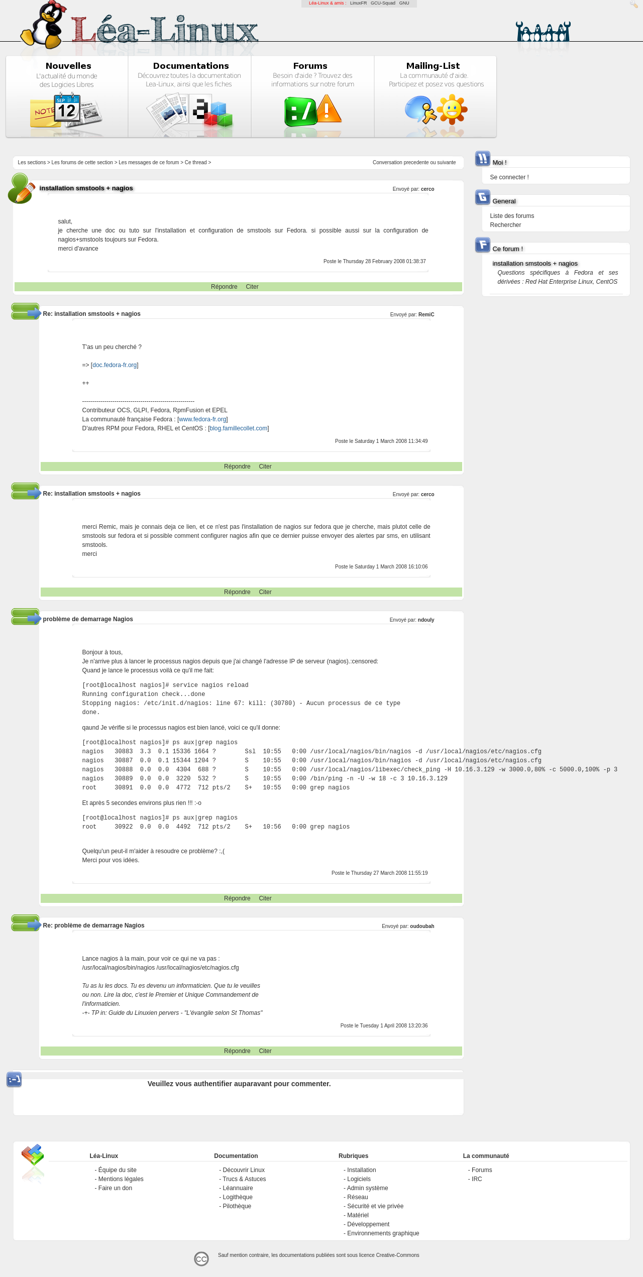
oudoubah (422, 926)
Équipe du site (117, 1170)
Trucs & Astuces (244, 1179)
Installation (361, 1170)
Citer (252, 286)
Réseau (357, 1197)
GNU (404, 3)
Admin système (367, 1188)
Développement (368, 1224)
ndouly (426, 620)
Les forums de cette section (82, 162)
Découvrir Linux (244, 1170)
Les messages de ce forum (149, 162)
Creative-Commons (397, 1255)
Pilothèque (237, 1206)
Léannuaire (238, 1188)
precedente (416, 162)
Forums (482, 1170)
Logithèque (238, 1197)
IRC (477, 1179)
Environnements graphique (383, 1233)
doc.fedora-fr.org (114, 365)
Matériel (358, 1215)
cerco (428, 189)
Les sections (32, 162)
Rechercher (505, 224)
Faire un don (115, 1188)
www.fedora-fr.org (202, 419)
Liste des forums (512, 215)
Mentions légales (121, 1179)
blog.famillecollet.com (238, 428)
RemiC (426, 314)
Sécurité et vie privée (375, 1206)
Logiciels (359, 1179)
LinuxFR (358, 3)
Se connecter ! (509, 177)
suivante (446, 162)
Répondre (224, 286)
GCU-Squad (383, 3)
